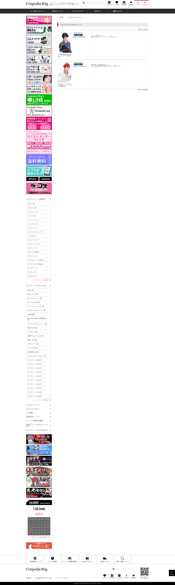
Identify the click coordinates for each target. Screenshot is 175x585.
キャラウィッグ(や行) (34, 388)
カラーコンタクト (33, 409)
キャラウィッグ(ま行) (34, 384)
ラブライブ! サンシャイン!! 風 (37, 324)
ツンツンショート (33, 220)
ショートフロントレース (35, 232)
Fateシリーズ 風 (32, 294)
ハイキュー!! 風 (32, 332)
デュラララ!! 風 (32, 348)
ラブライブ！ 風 (32, 344)
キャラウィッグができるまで (37, 430)
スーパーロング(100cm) (35, 264)
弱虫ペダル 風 (32, 340)
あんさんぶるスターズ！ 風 (36, 310)
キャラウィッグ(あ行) (34, 360)
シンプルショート (33, 224)
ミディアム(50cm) (33, 252)
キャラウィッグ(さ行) (34, 368)
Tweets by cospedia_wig (33, 131)
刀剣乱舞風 (31, 314)
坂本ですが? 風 (32, 328)
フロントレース (32, 256)
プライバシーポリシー (63, 578)
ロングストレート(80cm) (35, 260)
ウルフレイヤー (32, 276)
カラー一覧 (31, 204)
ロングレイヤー (32, 272)
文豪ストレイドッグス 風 (35, 336)
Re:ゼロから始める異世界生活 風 (37, 319)
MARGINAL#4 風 (33, 352)
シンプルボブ (31, 236)
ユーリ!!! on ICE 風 (33, 302)
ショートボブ (31, 216)
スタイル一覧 (31, 208)
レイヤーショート (33, 228)
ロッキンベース (32, 248)
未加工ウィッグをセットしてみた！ (37, 425)
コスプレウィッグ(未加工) (36, 199)
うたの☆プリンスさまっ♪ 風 (36, 356)
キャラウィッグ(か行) (34, 364)
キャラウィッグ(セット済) (36, 286)
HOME (61, 17)
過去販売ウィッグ (33, 417)
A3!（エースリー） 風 (34, 298)
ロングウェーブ (32, 268)
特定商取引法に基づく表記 (44, 578)
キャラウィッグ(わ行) (34, 396)
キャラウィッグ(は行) (34, 380)
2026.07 (39, 514)
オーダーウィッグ (33, 405)
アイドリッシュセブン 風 (35, 306)
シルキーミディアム (34, 244)
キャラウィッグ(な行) (34, 376)
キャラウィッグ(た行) (34, 372)
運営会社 (28, 578)
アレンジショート (33, 212)
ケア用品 (29, 413)
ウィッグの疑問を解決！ (35, 421)
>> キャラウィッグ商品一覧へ (42, 400)
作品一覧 (30, 290)
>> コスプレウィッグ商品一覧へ (41, 280)
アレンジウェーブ (33, 240)
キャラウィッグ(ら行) (34, 392)
